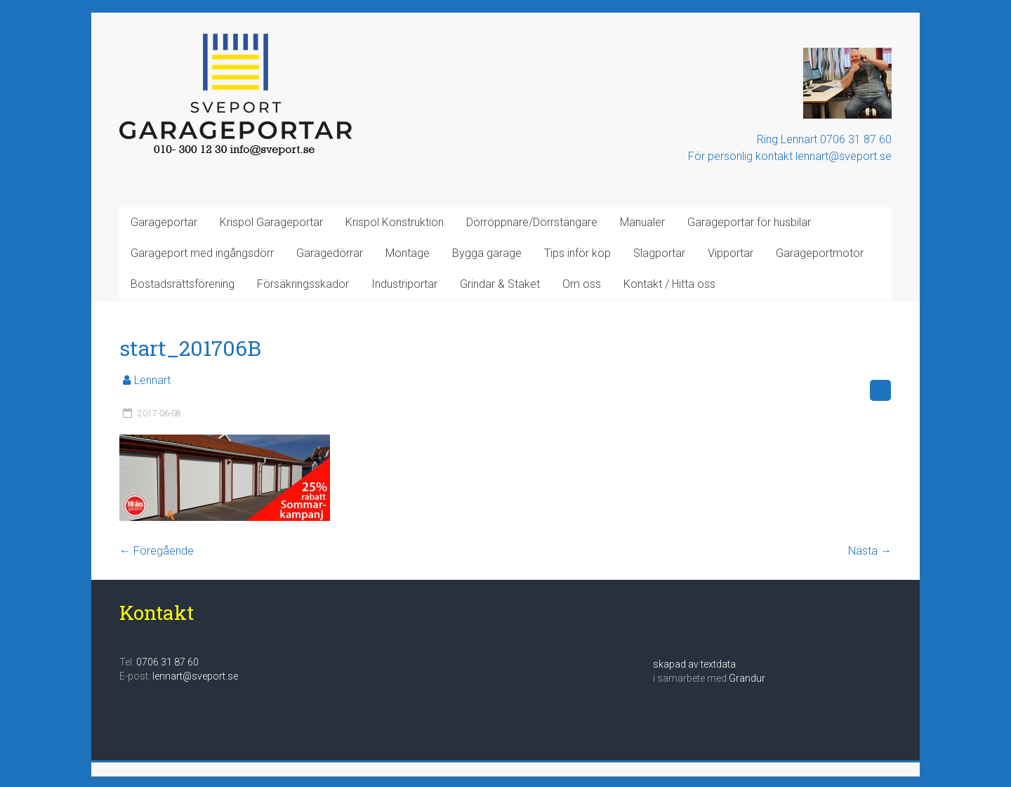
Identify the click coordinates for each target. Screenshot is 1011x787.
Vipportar (730, 253)
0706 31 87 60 (167, 662)
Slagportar (659, 253)
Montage (407, 253)
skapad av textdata (694, 664)
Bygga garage (487, 253)
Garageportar (164, 222)
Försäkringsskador (303, 284)
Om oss (581, 284)
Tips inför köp (577, 253)
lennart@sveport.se (195, 676)
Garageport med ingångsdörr (202, 253)
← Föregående (156, 550)
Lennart (152, 380)
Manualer (642, 222)
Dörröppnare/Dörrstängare (531, 222)
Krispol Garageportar (271, 222)
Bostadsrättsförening (182, 284)
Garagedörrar (329, 253)
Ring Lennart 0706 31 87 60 (824, 139)
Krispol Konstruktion (394, 222)
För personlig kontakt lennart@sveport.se (790, 156)
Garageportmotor (820, 253)
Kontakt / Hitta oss (669, 284)
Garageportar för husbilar (749, 222)
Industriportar (404, 284)
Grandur (747, 678)
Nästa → (870, 550)
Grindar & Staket (500, 284)
